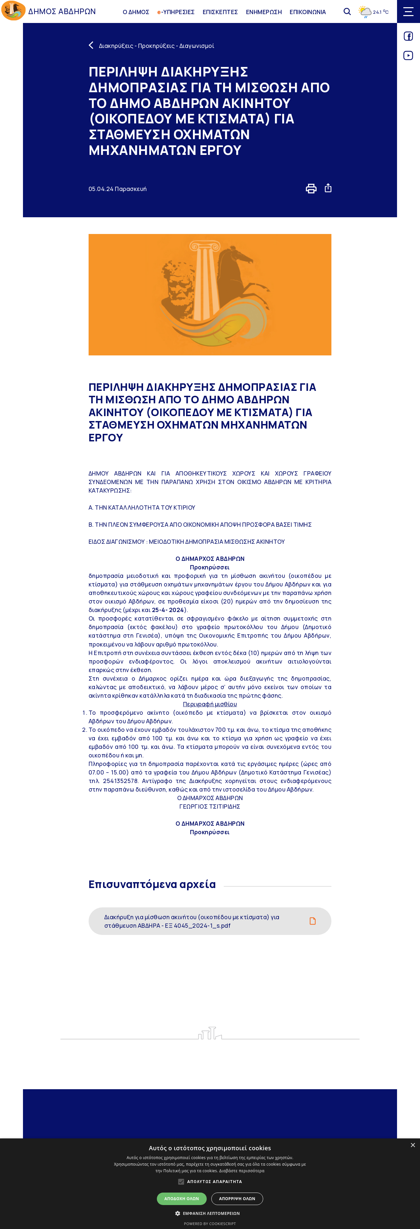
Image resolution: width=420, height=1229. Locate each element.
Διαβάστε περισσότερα (241, 1171)
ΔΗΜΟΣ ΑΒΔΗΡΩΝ (62, 11)
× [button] (412, 1145)
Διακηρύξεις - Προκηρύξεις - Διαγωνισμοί (157, 46)
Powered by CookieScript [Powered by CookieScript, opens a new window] (210, 1223)
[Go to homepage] (13, 12)
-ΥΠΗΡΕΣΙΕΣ (176, 11)
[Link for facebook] (408, 38)
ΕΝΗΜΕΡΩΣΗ (264, 11)
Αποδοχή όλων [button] (181, 1198)
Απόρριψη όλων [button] (237, 1198)
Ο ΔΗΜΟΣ (136, 11)
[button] (210, 1213)
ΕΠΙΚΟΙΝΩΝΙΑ (308, 11)
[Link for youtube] (408, 58)
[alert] (210, 1183)
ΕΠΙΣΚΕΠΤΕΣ (220, 11)
